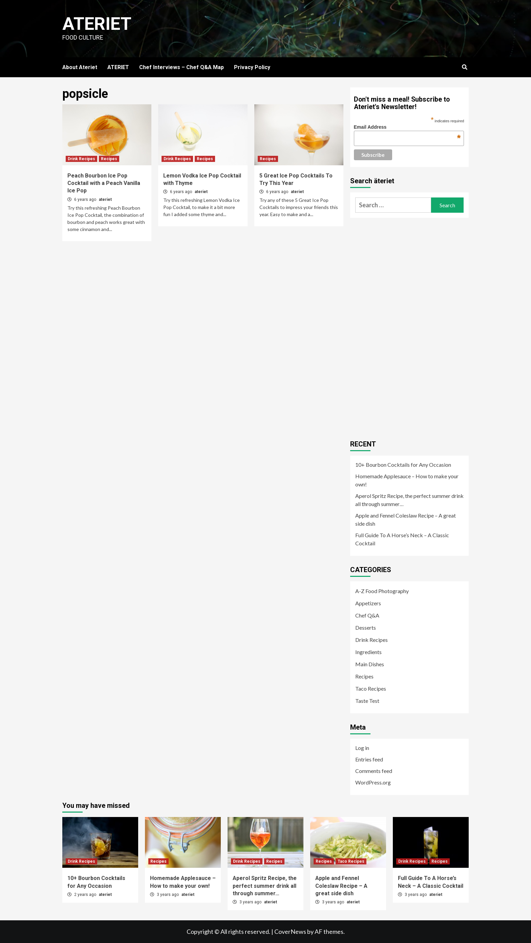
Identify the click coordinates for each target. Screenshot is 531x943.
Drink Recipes (81, 158)
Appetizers (368, 603)
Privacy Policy (252, 67)
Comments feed (373, 771)
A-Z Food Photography (382, 591)
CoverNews (290, 931)
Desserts (365, 627)
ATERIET (118, 67)
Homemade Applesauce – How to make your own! (407, 480)
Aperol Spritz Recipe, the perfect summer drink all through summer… (409, 500)
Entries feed (369, 759)
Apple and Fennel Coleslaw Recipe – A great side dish (405, 519)
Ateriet (96, 24)
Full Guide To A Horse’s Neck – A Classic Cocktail (402, 539)
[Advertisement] (401, 326)
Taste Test (367, 700)
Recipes (109, 158)
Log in (362, 748)
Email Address (407, 127)
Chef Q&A (367, 615)
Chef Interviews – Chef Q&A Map (181, 67)
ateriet (105, 199)
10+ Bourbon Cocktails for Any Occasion (403, 464)
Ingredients (368, 652)
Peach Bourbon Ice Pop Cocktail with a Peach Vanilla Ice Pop (103, 183)
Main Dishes (369, 664)
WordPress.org (373, 782)
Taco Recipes (370, 688)
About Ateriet (79, 67)
